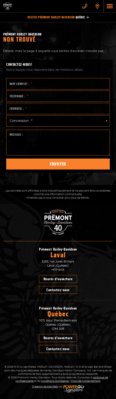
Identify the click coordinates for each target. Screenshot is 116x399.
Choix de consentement (85, 381)
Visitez (58, 17)
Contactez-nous (58, 290)
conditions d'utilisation (55, 381)
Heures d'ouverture (58, 279)
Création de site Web (45, 386)
